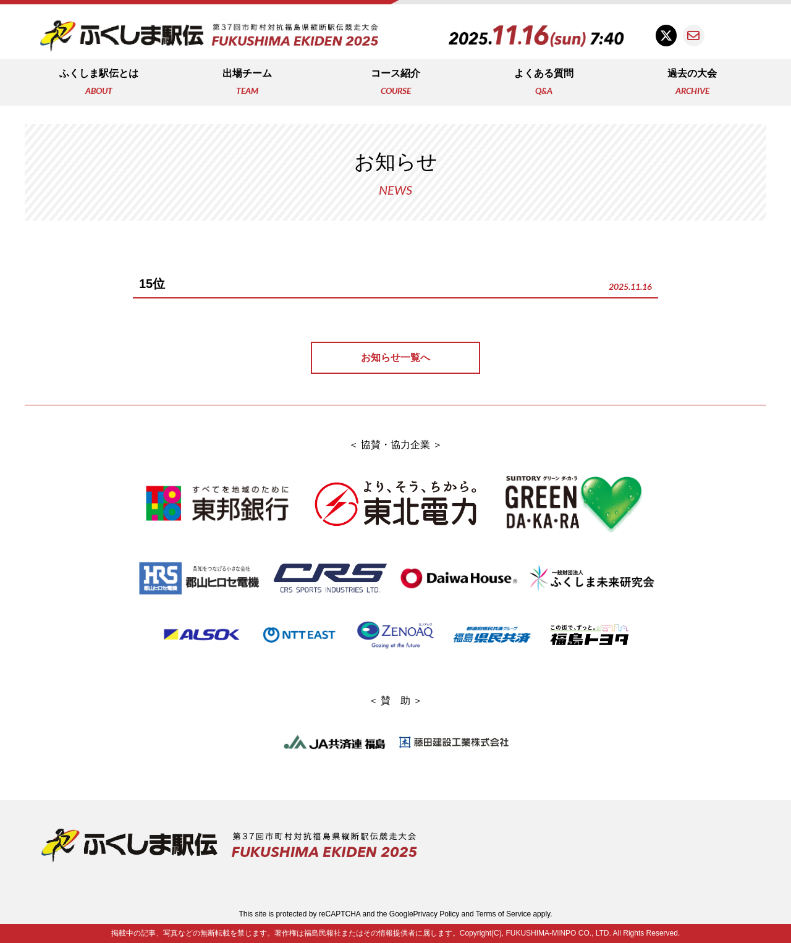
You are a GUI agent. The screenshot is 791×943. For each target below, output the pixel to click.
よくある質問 (543, 83)
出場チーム (247, 83)
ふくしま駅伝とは (98, 83)
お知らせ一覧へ (395, 357)
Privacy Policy (436, 914)
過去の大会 (692, 83)
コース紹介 (395, 83)
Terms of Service (503, 914)
